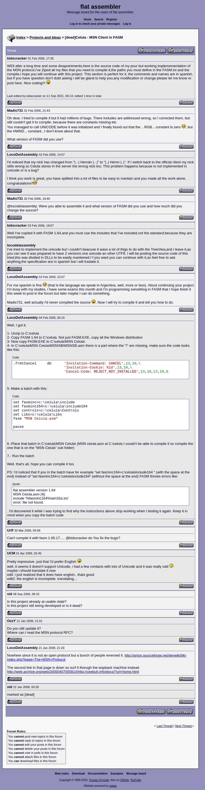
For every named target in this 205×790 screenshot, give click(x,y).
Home (87, 19)
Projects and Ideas (45, 37)
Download (78, 773)
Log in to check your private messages (95, 23)
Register (111, 19)
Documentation (98, 773)
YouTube (135, 780)
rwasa (113, 785)
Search (98, 19)
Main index (62, 773)
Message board (136, 773)
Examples (117, 773)
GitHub (124, 780)
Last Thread (165, 725)
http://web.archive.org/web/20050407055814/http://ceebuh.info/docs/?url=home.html (73, 672)
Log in (127, 23)
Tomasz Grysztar (99, 780)
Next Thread (183, 725)
